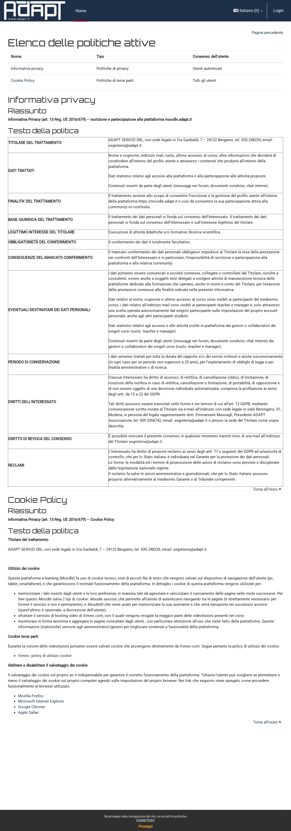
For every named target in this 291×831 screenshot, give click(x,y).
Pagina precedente (266, 33)
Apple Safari (29, 766)
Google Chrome (32, 760)
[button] (248, 10)
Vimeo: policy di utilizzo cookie (45, 705)
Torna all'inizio (266, 524)
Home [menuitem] (80, 10)
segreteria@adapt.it (168, 466)
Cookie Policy (145, 820)
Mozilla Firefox (31, 747)
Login (278, 10)
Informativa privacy (28, 70)
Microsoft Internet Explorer (41, 753)
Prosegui (145, 826)
